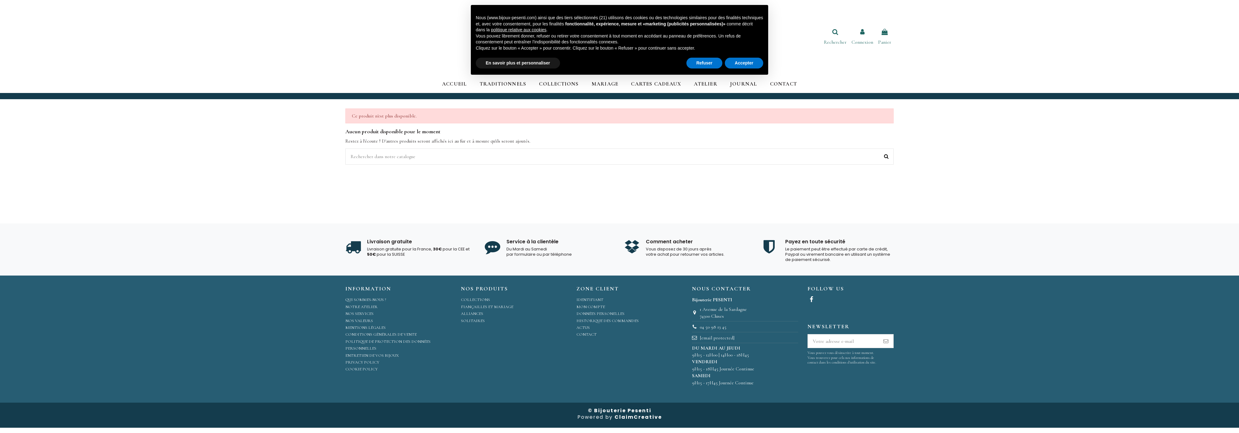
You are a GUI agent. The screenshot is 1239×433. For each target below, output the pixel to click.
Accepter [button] (744, 62)
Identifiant (589, 299)
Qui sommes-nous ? (365, 299)
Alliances (472, 313)
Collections (475, 299)
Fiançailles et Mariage (487, 306)
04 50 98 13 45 (713, 327)
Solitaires (473, 320)
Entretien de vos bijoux (372, 355)
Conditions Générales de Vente (381, 334)
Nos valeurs (359, 320)
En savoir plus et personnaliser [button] (518, 62)
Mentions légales (365, 327)
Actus (583, 327)
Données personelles (600, 313)
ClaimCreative (638, 417)
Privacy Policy (362, 362)
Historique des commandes (607, 320)
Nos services (359, 313)
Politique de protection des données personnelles (388, 345)
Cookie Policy (361, 369)
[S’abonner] (885, 341)
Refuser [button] (704, 62)
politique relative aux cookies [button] (518, 29)
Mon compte (590, 306)
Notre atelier (361, 306)
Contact (586, 334)
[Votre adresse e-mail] (843, 341)
